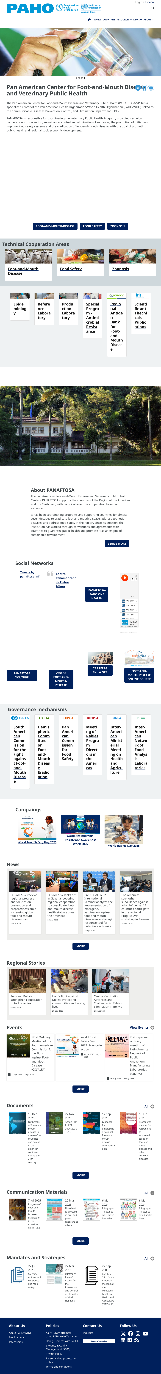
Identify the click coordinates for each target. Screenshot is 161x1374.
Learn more (117, 543)
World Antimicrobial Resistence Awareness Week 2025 (80, 840)
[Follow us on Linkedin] (123, 1341)
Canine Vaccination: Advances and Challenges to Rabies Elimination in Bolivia (108, 1001)
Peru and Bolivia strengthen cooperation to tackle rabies (26, 999)
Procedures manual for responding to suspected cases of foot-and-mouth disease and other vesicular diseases (145, 1140)
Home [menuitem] (89, 20)
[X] (123, 1334)
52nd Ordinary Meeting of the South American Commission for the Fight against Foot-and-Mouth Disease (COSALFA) (42, 1053)
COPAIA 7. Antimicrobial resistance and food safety (34, 1280)
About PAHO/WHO (20, 1333)
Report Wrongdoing (99, 1341)
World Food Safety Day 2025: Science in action (91, 1043)
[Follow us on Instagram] (138, 1334)
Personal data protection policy (61, 1360)
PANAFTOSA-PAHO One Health (97, 594)
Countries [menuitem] (109, 19)
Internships (16, 1342)
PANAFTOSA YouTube (22, 675)
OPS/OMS (124, 632)
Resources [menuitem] (123, 19)
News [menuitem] (136, 19)
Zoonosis (117, 226)
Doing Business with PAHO (62, 1341)
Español (149, 2)
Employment (16, 1337)
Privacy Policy (54, 1353)
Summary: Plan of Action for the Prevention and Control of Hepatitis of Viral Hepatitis (71, 1287)
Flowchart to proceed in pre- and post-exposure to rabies (71, 1217)
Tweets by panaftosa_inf (29, 574)
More (80, 946)
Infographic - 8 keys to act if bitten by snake (108, 1213)
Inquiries (88, 1333)
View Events (139, 1027)
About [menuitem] (147, 19)
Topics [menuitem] (98, 19)
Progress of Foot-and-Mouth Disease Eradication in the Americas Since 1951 (34, 1216)
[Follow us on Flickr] (130, 1341)
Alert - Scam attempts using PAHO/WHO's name (61, 1334)
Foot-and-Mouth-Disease (55, 226)
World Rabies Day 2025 (124, 845)
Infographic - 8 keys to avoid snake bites (145, 1213)
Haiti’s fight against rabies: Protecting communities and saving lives (68, 1001)
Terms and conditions (59, 1366)
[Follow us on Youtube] (145, 1334)
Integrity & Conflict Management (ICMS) (58, 1347)
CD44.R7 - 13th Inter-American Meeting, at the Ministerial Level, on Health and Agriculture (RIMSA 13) (108, 1289)
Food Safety (92, 226)
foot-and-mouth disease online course (139, 675)
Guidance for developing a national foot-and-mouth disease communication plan (108, 1135)
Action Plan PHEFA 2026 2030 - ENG (71, 1126)
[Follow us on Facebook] (130, 1334)
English (139, 2)
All (146, 1106)
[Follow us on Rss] (136, 1341)
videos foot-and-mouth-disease (61, 679)
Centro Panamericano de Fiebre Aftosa (66, 580)
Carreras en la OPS (100, 670)
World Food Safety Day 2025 (37, 842)
